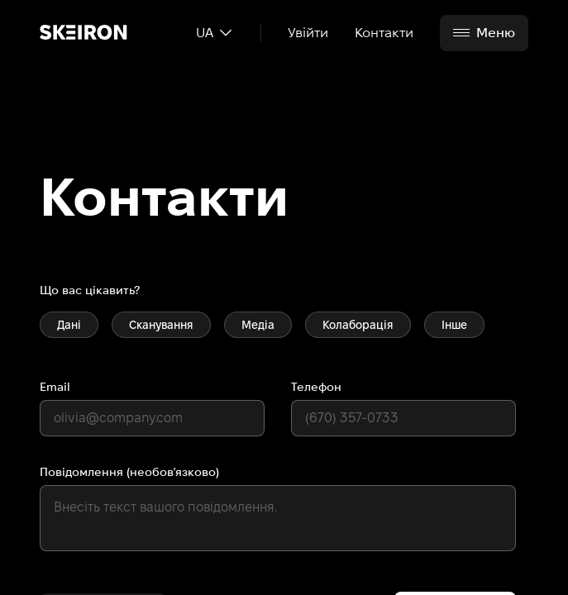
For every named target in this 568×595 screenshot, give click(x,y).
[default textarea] (278, 518)
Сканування (161, 324)
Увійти (308, 33)
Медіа (257, 324)
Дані (69, 324)
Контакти (384, 33)
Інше (454, 324)
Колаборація (358, 324)
